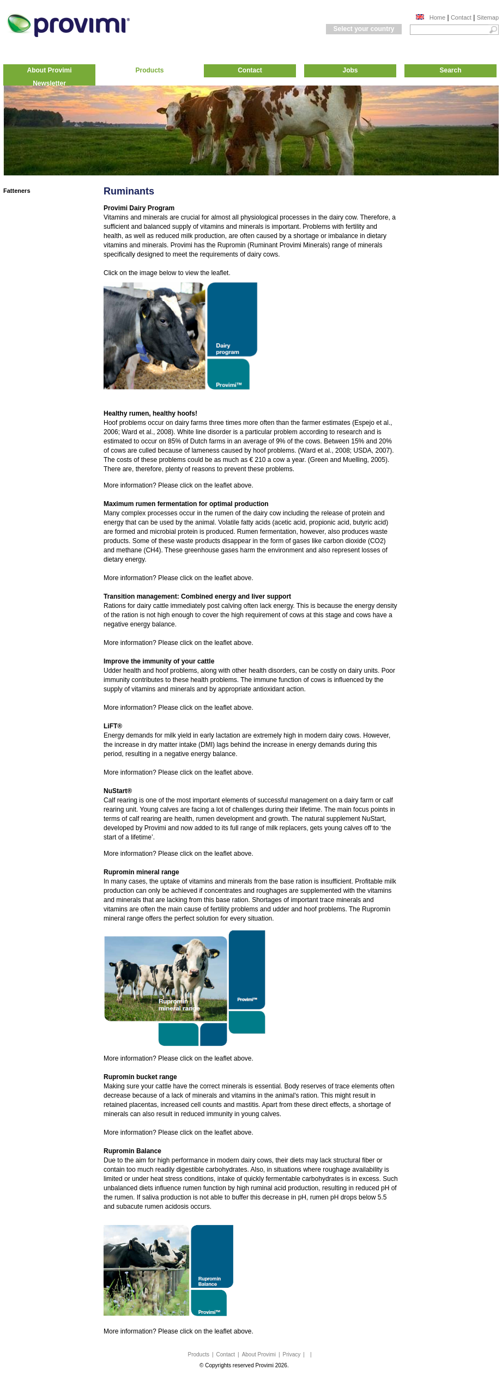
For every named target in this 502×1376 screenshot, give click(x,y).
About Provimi (49, 70)
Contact (461, 17)
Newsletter (49, 83)
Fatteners (17, 190)
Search (450, 70)
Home (437, 17)
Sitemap (488, 17)
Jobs (350, 70)
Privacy (292, 1354)
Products (149, 70)
